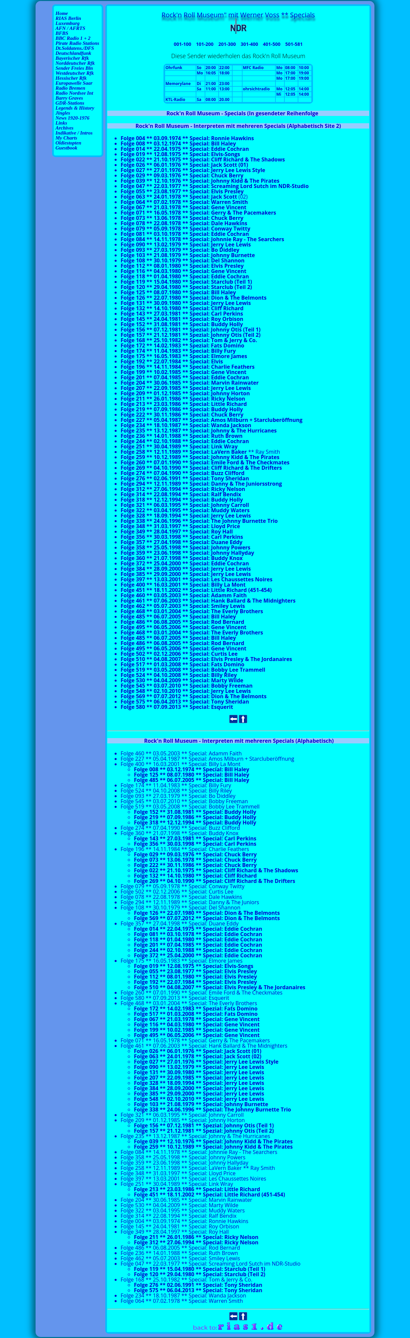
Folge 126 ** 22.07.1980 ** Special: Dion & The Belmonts (193, 297)
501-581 (294, 44)
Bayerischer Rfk (72, 58)
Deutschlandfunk (73, 53)
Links (61, 123)
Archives (64, 128)
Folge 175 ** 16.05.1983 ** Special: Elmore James (184, 356)
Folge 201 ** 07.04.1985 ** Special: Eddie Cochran (185, 377)
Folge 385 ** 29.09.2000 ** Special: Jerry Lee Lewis (186, 574)
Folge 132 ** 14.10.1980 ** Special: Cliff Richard (182, 308)
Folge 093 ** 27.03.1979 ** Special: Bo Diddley (180, 249)
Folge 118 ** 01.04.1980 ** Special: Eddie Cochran (185, 276)
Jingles (62, 113)
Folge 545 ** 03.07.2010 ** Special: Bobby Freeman (187, 685)
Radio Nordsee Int (74, 93)
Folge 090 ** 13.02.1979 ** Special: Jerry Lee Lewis (186, 244)
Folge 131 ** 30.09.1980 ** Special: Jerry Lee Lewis (186, 303)
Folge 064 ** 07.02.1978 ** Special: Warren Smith (184, 202)
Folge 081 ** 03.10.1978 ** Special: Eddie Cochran (185, 234)
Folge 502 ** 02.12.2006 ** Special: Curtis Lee (179, 653)
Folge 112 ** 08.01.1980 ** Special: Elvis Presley (182, 265)
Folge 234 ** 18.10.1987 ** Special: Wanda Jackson (186, 425)
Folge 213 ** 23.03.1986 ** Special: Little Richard (184, 404)
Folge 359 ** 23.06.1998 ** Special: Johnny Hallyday (187, 552)
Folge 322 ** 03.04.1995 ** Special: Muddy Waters (185, 510)
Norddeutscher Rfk (75, 63)
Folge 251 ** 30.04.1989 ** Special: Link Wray (179, 446)
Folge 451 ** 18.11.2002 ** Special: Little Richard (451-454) (196, 590)
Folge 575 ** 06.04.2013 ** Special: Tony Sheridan (185, 701)
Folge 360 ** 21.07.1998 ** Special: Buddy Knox (182, 558)
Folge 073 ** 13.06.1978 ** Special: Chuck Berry (182, 218)
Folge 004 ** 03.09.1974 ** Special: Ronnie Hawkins (184, 1221)
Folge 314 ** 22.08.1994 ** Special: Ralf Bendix (181, 494)
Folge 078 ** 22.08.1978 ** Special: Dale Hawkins (184, 223)
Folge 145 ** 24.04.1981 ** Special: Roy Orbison (182, 319)
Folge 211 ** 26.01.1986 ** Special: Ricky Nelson (183, 398)
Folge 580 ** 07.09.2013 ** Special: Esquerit (177, 707)
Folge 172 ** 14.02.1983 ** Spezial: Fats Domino (182, 345)
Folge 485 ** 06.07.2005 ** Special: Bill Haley (178, 616)
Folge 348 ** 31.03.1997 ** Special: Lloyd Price (180, 526)
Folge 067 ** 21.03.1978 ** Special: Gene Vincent (183, 207)
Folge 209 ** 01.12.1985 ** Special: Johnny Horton (185, 393)
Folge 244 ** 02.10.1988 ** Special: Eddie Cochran (185, 441)
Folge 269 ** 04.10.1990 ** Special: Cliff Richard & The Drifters (201, 467)
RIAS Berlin (68, 18)
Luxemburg (67, 23)
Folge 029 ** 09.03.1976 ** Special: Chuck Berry (182, 175)
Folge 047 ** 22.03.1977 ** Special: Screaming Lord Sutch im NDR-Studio (215, 186)
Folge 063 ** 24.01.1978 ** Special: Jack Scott (179, 196)
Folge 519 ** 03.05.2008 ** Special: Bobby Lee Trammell (193, 669)
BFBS (61, 33)
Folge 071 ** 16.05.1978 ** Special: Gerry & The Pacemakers (198, 212)
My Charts (66, 138)
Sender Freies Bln (74, 68)
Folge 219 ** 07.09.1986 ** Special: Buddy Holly (182, 409)
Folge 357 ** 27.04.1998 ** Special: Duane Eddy (182, 542)
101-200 (205, 44)
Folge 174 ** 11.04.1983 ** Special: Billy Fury (178, 350)
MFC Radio (253, 67)
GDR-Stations (69, 103)
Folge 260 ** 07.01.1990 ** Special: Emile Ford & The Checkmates (205, 462)
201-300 (227, 44)
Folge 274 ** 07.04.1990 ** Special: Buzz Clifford (183, 473)
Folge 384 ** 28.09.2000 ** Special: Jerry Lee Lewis (186, 568)
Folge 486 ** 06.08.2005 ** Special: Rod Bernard (182, 621)
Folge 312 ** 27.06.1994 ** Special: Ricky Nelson (183, 489)
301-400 (249, 44)
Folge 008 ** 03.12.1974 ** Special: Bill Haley (178, 143)
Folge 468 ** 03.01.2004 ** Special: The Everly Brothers (192, 611)
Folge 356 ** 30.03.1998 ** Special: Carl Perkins (182, 536)
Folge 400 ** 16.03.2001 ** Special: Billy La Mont (183, 584)
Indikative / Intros (74, 133)
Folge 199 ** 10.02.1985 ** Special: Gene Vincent (183, 372)
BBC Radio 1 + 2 (72, 38)
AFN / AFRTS (70, 28)
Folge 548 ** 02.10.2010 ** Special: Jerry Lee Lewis (186, 691)
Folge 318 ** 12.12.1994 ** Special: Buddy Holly (182, 499)
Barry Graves (69, 98)
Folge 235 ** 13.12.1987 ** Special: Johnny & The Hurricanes (199, 430)
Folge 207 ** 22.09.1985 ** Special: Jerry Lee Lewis (186, 388)
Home (61, 13)
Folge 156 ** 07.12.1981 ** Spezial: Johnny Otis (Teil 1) (190, 329)
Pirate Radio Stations (77, 43)
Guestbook (66, 147)
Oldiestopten (68, 142)
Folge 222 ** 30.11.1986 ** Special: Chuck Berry (182, 414)
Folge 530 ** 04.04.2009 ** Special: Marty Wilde (182, 680)
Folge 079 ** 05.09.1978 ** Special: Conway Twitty (185, 228)
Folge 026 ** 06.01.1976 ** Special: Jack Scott (192, 1051)
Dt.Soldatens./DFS (74, 48)
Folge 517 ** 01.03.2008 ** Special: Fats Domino (183, 664)
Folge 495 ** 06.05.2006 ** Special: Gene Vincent (183, 627)
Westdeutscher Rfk (74, 73)
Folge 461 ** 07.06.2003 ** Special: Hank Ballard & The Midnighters (208, 600)
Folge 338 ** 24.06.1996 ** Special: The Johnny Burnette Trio (199, 521)
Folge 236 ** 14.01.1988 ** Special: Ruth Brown (182, 435)
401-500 (271, 44)
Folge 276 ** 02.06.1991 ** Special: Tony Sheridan (185, 478)
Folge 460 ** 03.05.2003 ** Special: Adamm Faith (184, 595)
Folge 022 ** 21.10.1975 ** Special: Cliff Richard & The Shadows (203, 159)
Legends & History (74, 108)
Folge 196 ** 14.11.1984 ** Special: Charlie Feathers (188, 366)
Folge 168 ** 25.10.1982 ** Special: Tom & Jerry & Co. (189, 340)
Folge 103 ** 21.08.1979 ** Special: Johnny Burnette (188, 255)
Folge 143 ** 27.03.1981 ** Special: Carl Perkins (182, 313)
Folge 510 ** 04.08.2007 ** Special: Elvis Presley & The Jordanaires (206, 659)
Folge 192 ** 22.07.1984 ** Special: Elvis (172, 361)
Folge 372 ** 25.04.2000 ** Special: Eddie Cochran (185, 563)
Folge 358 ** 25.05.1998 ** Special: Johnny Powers (186, 547)
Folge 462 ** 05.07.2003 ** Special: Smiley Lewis (183, 606)
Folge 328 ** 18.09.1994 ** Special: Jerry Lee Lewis (186, 515)
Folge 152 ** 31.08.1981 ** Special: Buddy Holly (182, 324)
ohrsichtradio (256, 89)
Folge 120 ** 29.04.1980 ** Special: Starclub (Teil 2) (186, 287)
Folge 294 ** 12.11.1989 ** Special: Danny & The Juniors (193, 483)
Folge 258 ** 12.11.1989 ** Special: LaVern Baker (184, 451)
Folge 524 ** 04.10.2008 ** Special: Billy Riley (179, 675)
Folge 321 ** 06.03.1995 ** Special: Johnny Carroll (185, 505)
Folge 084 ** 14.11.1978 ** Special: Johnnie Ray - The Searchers (202, 239)
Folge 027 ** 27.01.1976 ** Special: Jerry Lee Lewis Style (193, 170)
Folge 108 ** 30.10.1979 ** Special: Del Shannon (183, 260)
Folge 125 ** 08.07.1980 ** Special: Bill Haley (178, 292)
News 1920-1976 (72, 118)
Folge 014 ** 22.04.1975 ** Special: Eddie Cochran (185, 148)
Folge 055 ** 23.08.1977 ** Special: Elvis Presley (182, 191)
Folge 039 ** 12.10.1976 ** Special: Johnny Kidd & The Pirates (200, 180)
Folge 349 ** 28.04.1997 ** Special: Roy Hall (177, 531)
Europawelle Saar (73, 83)
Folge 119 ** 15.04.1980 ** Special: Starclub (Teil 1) (186, 281)
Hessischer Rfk (71, 78)
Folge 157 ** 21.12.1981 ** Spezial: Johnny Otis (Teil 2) (190, 334)
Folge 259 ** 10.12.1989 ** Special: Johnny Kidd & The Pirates (200, 457)
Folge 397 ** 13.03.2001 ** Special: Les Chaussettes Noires (196, 579)
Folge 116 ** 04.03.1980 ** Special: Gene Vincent (183, 271)
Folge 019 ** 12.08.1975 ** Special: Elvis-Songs (180, 154)
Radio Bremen (70, 88)
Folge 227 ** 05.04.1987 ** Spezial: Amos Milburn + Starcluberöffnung (211, 420)
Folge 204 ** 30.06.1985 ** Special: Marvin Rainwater (190, 382)
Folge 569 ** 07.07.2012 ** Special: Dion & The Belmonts (193, 696)
